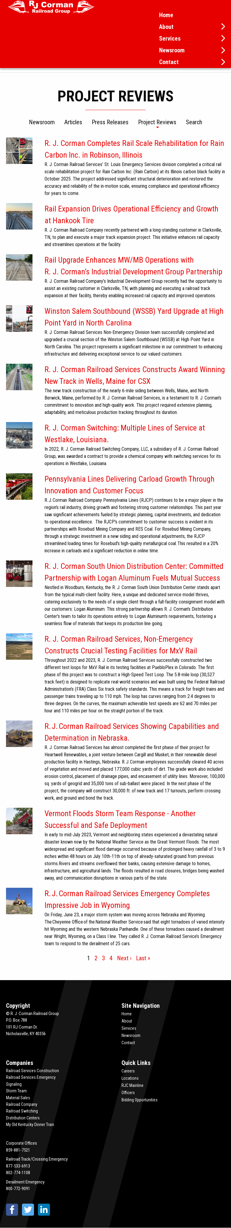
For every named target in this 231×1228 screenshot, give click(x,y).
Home (166, 15)
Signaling (14, 1084)
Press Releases (110, 122)
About (166, 26)
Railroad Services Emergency (31, 1077)
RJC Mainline (132, 1085)
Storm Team (16, 1090)
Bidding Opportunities (140, 1099)
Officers (128, 1092)
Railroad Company (21, 1104)
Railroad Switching (22, 1111)
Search (194, 122)
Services (169, 38)
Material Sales (18, 1097)
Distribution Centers (23, 1117)
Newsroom (172, 50)
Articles (73, 122)
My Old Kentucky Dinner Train (30, 1124)
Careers (128, 1071)
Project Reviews (157, 122)
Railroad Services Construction (32, 1070)
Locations (130, 1078)
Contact (169, 62)
